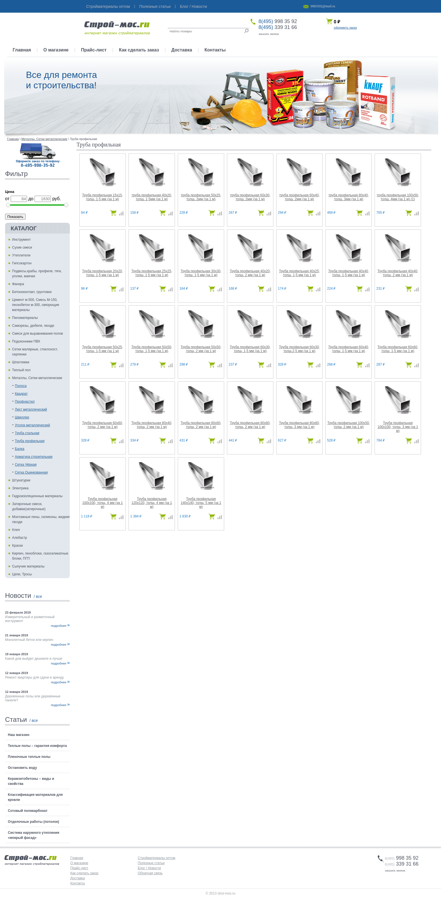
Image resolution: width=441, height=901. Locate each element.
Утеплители (21, 255)
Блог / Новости (193, 6)
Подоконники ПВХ (26, 341)
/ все (38, 596)
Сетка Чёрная (26, 465)
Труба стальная (27, 433)
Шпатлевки (20, 362)
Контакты (215, 50)
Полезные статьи (154, 6)
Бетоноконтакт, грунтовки (31, 292)
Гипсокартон (22, 263)
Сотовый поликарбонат (28, 811)
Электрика (20, 488)
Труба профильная (29, 441)
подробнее (58, 625)
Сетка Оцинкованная (31, 472)
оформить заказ (345, 27)
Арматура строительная (34, 457)
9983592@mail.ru (322, 6)
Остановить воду (22, 768)
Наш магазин (18, 735)
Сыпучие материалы (28, 566)
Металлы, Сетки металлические (37, 378)
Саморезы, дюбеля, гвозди (33, 326)
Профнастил (25, 402)
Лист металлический (31, 409)
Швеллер (22, 417)
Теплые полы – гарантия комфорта (37, 746)
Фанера (18, 284)
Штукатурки (21, 480)
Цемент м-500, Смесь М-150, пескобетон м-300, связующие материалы (35, 305)
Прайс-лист (94, 50)
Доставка (181, 50)
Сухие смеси (22, 247)
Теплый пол (21, 370)
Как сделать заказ (139, 50)
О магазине (56, 50)
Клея (16, 530)
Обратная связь (150, 873)
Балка (19, 449)
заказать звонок (268, 33)
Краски (17, 546)
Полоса (21, 386)
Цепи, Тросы (22, 574)
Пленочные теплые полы (29, 757)
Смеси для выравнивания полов (37, 333)
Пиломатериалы (25, 318)
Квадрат (21, 394)
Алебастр (19, 538)
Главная (22, 50)
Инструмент (21, 240)
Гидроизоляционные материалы (37, 496)
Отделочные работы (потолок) (33, 822)
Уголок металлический (32, 425)
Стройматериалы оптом (108, 6)
